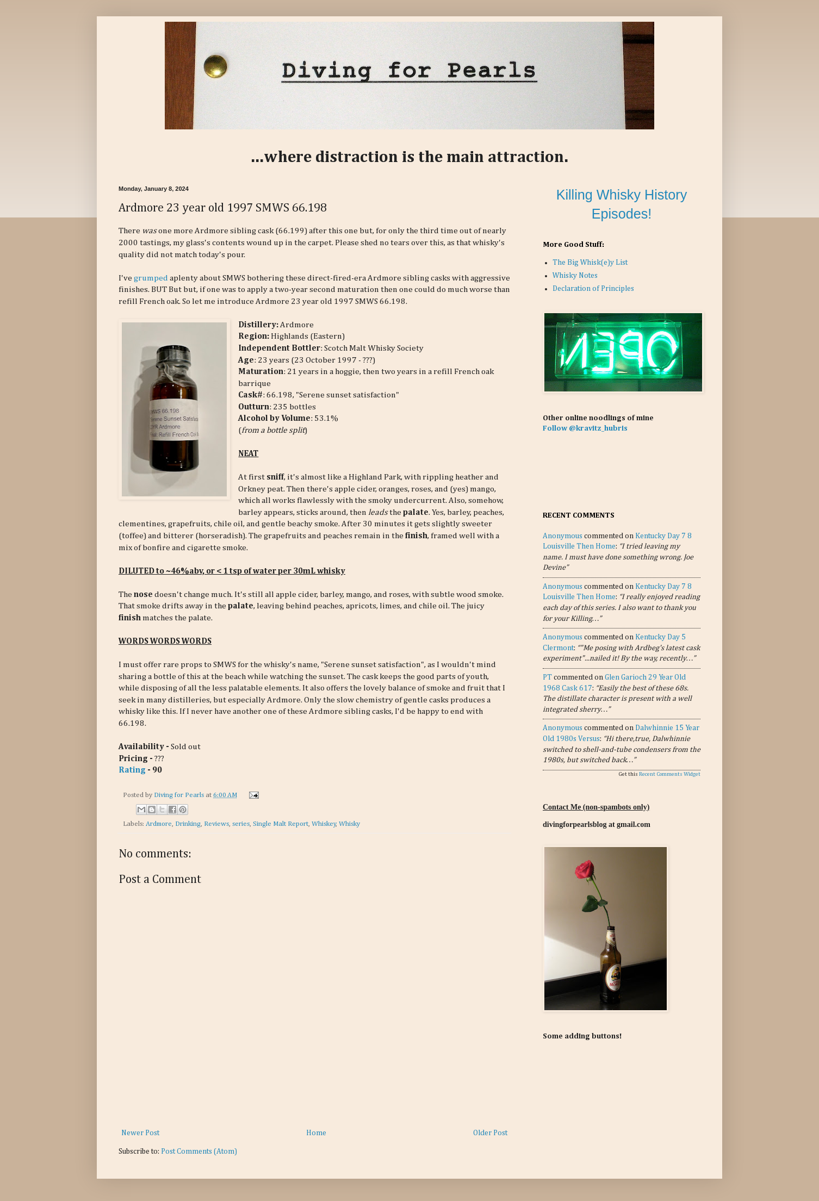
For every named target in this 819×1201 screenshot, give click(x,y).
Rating (132, 770)
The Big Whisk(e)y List (590, 262)
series (241, 823)
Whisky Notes (575, 275)
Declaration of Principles (593, 289)
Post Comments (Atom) (199, 1151)
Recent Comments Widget (669, 774)
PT (547, 677)
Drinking (188, 823)
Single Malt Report (280, 823)
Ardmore (159, 823)
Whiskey (324, 823)
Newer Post (140, 1133)
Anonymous (562, 536)
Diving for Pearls (180, 795)
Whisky (349, 823)
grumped (151, 278)
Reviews (216, 823)
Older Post (490, 1133)
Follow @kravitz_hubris (585, 428)
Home (316, 1133)
